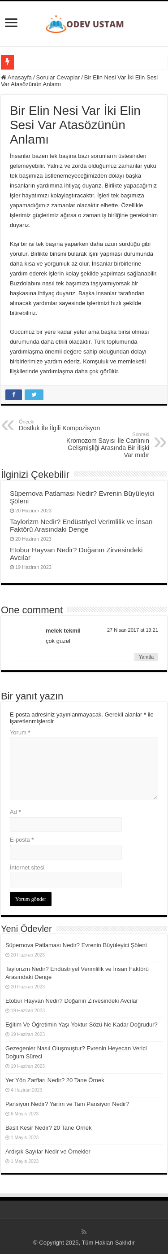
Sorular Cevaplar (58, 77)
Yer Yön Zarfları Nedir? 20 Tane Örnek (54, 1080)
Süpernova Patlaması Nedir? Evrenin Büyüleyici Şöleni (76, 945)
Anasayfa (16, 77)
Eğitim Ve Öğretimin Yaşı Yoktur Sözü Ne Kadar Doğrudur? (81, 1024)
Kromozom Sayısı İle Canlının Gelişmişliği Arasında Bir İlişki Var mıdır (103, 445)
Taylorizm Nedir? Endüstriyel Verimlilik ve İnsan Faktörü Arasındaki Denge (81, 525)
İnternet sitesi (27, 867)
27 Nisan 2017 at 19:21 (132, 630)
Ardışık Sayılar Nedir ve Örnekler (47, 1151)
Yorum (20, 732)
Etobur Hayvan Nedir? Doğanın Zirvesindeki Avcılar (71, 1000)
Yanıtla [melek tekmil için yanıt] (146, 657)
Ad (15, 811)
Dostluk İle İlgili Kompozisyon (65, 425)
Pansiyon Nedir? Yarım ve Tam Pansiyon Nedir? (67, 1104)
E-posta (22, 839)
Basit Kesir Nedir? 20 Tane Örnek (48, 1127)
